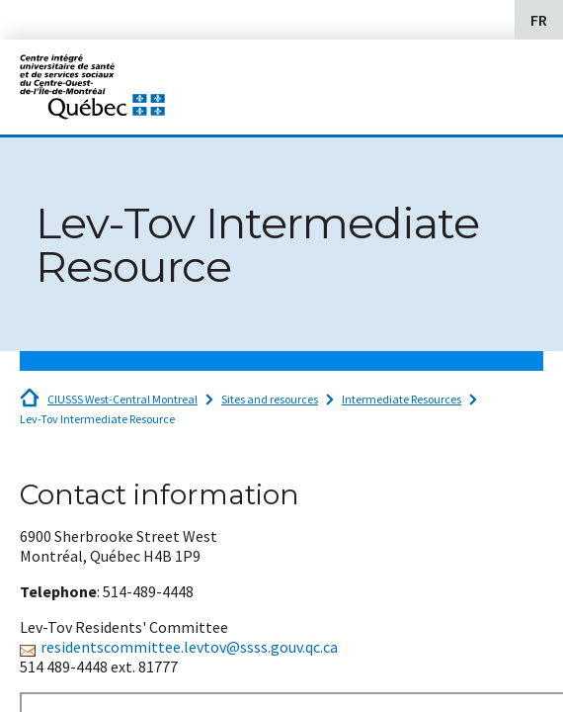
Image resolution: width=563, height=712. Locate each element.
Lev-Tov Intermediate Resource (97, 418)
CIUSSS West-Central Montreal (122, 399)
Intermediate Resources (401, 399)
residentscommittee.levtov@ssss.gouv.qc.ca (189, 647)
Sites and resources (269, 399)
